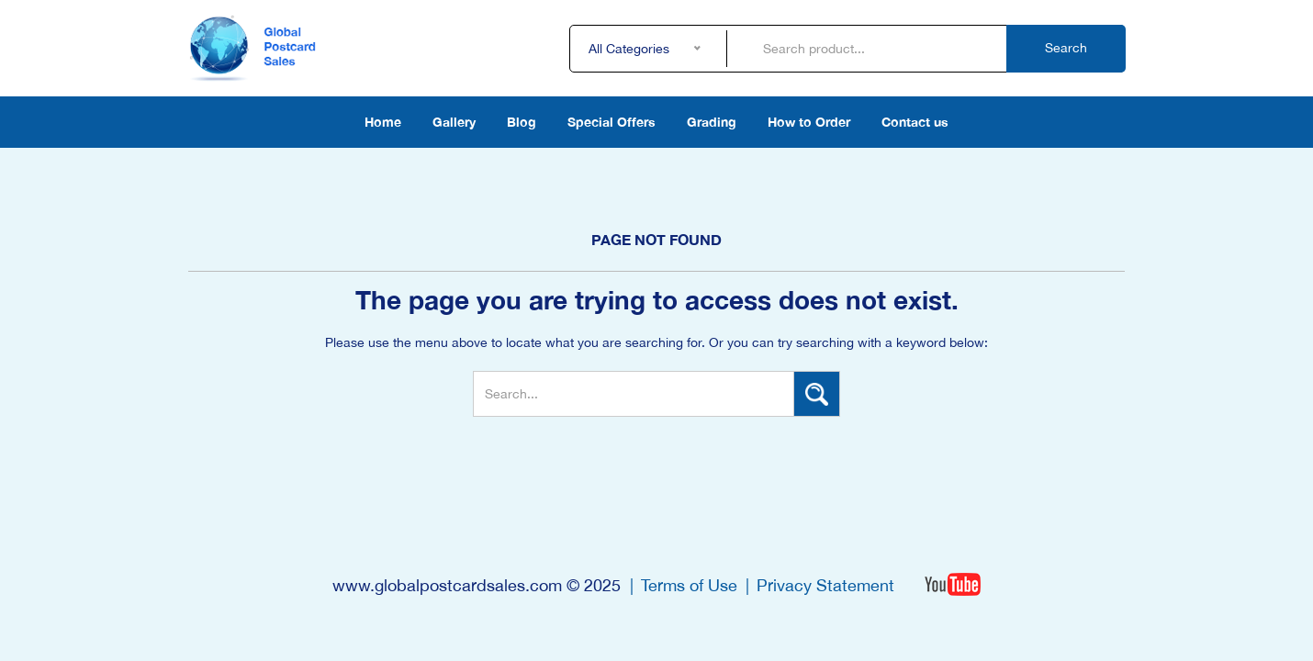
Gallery (454, 121)
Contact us (914, 121)
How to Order (809, 121)
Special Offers (611, 121)
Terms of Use (689, 585)
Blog (521, 121)
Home (383, 121)
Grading (711, 121)
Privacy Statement (825, 585)
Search (1066, 47)
